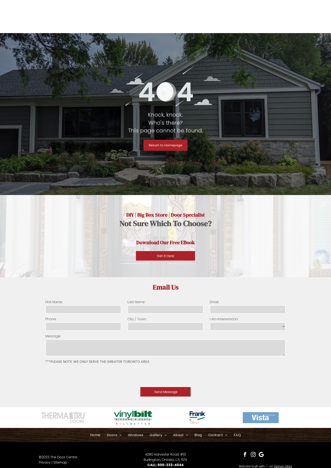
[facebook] (245, 455)
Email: (214, 302)
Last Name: (136, 302)
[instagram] (253, 455)
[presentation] (77, 374)
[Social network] (261, 455)
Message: (53, 336)
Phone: (51, 319)
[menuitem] (95, 435)
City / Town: (137, 319)
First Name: (54, 302)
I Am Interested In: (224, 319)
